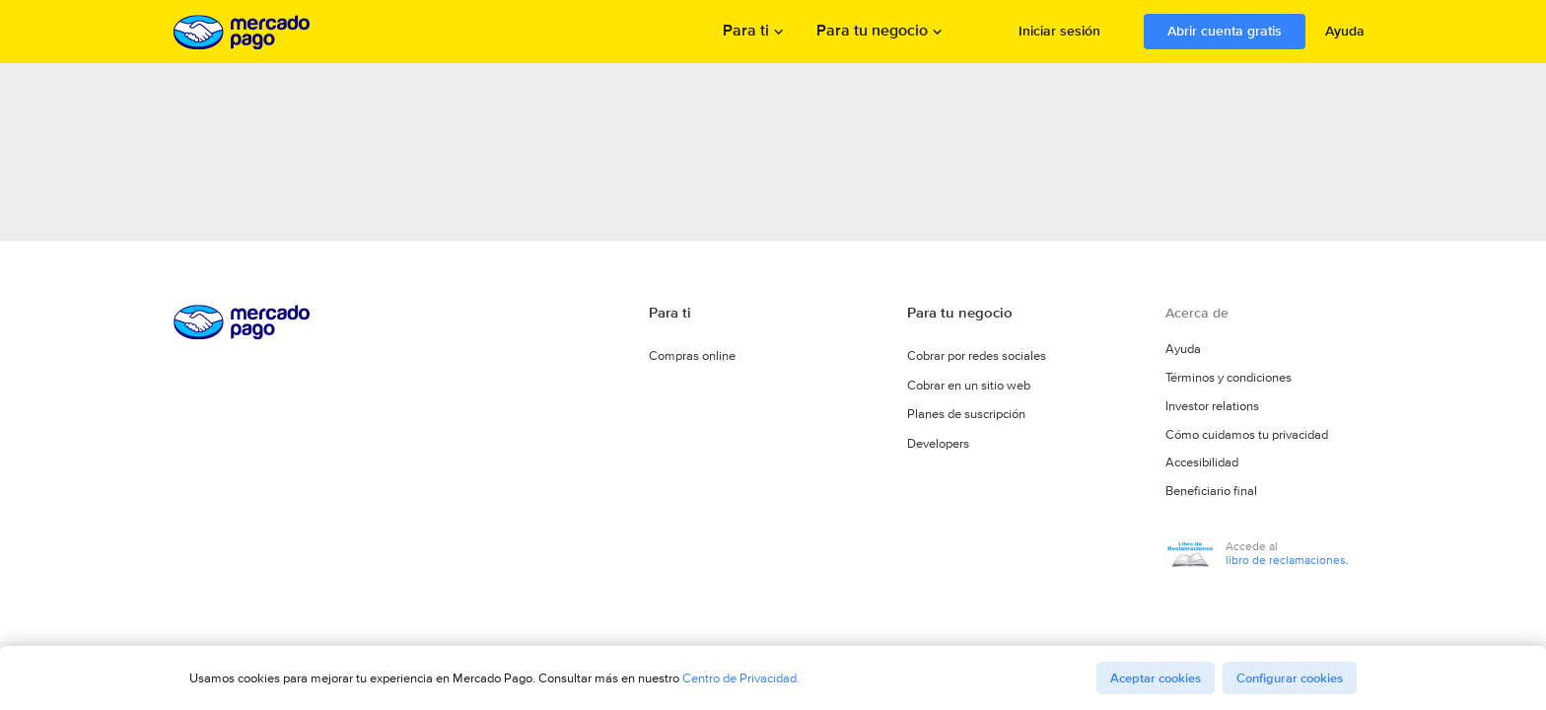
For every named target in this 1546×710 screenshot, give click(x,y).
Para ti (746, 32)
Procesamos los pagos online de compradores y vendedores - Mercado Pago (244, 32)
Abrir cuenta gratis (1224, 30)
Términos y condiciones (1229, 384)
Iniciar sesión (1059, 30)
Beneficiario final (1211, 495)
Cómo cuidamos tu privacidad (1246, 440)
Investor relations (1212, 412)
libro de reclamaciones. (1287, 563)
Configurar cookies (1289, 678)
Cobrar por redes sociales (976, 357)
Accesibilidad (1201, 467)
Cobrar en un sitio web (968, 386)
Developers (938, 443)
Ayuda (1345, 30)
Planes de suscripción (966, 414)
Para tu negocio (872, 32)
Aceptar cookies (1155, 678)
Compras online (692, 357)
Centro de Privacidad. (741, 678)
